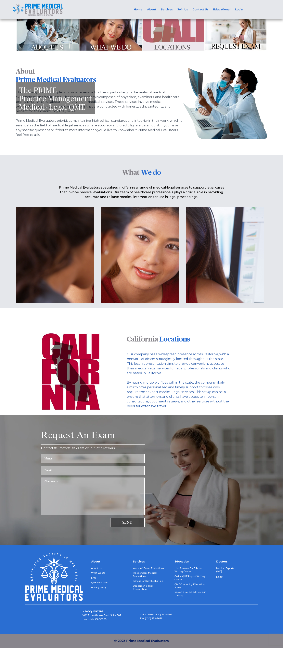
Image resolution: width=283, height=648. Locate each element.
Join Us (182, 9)
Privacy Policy (98, 587)
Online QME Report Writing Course (189, 578)
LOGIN (220, 577)
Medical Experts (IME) (225, 570)
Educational (221, 9)
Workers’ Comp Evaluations (148, 568)
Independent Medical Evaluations (145, 575)
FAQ (93, 577)
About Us (96, 568)
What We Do (98, 573)
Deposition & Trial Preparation (143, 587)
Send (127, 522)
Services (167, 9)
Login (239, 9)
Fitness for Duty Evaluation (148, 581)
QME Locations (99, 582)
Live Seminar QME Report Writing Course (188, 570)
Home (138, 9)
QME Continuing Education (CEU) (189, 586)
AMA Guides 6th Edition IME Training (190, 594)
